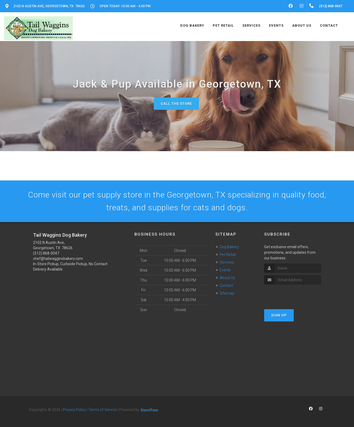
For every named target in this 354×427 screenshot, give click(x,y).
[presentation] (292, 294)
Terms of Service (102, 410)
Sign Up (279, 315)
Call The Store (176, 104)
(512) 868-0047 (46, 253)
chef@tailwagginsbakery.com (58, 258)
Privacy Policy (74, 410)
